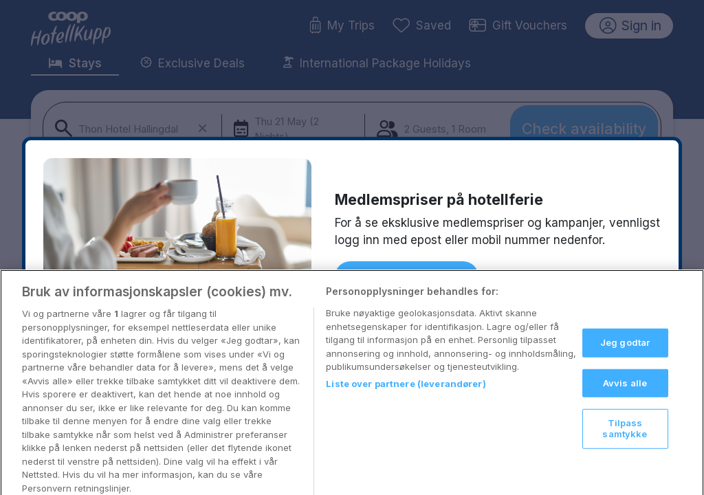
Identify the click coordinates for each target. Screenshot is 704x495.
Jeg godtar (625, 356)
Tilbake (511, 275)
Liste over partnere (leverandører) (405, 396)
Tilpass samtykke (624, 442)
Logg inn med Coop (406, 276)
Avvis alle (625, 396)
